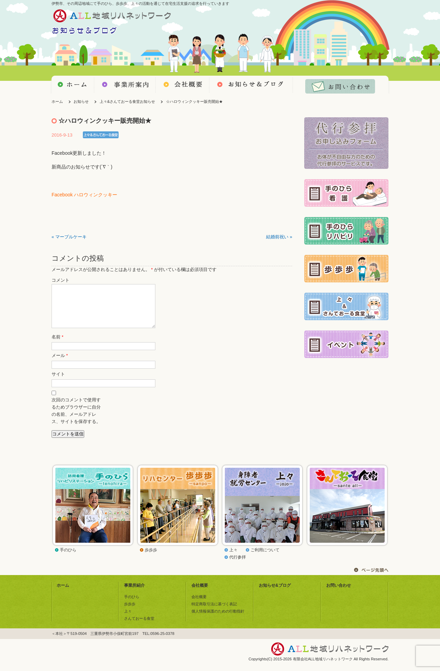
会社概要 (199, 593)
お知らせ (81, 101)
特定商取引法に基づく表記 (214, 612)
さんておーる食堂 (139, 627)
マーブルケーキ (71, 237)
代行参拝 (237, 565)
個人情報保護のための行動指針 (217, 619)
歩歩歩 (151, 558)
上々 (233, 558)
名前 (57, 345)
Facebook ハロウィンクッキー (84, 194)
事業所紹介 (134, 593)
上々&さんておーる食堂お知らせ (127, 101)
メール (60, 363)
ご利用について (265, 558)
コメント (60, 280)
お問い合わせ (338, 593)
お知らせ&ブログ (275, 593)
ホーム (57, 101)
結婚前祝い (277, 237)
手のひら (68, 558)
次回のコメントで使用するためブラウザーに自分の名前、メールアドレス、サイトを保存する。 (76, 419)
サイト (58, 382)
